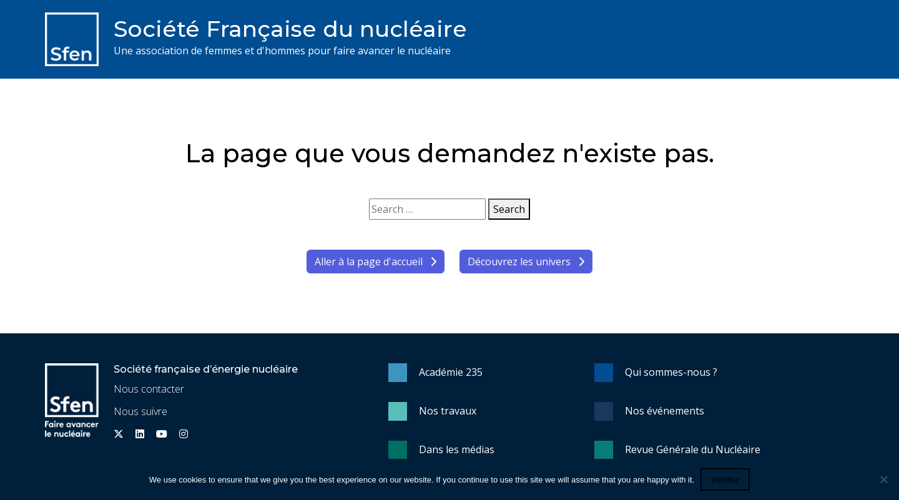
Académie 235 (451, 372)
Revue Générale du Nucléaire (692, 449)
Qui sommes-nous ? (671, 372)
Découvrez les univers (526, 261)
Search (509, 209)
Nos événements (664, 411)
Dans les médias (456, 449)
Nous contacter (149, 389)
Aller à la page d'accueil (375, 261)
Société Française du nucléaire (290, 28)
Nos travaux (447, 411)
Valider (725, 479)
